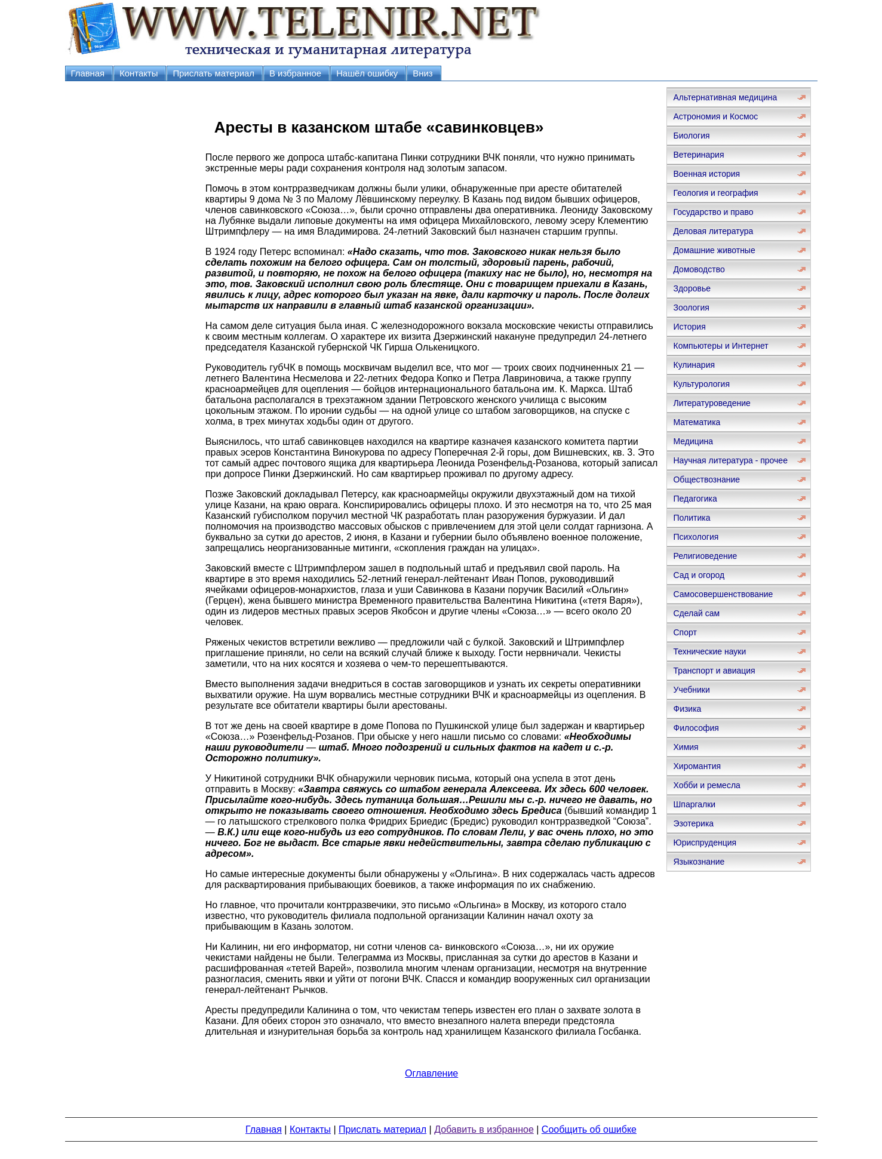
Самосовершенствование (723, 594)
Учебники (691, 689)
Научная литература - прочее (730, 460)
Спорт (684, 632)
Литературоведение (711, 403)
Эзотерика (693, 823)
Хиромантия (697, 766)
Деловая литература (713, 231)
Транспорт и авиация (714, 670)
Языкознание (698, 861)
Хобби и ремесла (706, 785)
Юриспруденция (704, 842)
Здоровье (692, 288)
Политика (691, 517)
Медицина (693, 441)
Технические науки (709, 651)
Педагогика (695, 498)
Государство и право (713, 212)
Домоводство (698, 269)
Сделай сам (696, 613)
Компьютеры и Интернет (720, 346)
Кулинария (694, 365)
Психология (695, 537)
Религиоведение (705, 556)
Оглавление (431, 1073)
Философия (695, 728)
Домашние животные (714, 250)
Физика (687, 709)
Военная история (706, 174)
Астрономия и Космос (715, 116)
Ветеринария (698, 154)
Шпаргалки (694, 804)
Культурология (701, 384)
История (689, 326)
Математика (696, 422)
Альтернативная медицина (725, 97)
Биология (691, 135)
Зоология (691, 307)
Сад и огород (698, 575)
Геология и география (715, 193)
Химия (685, 747)
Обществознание (706, 479)
